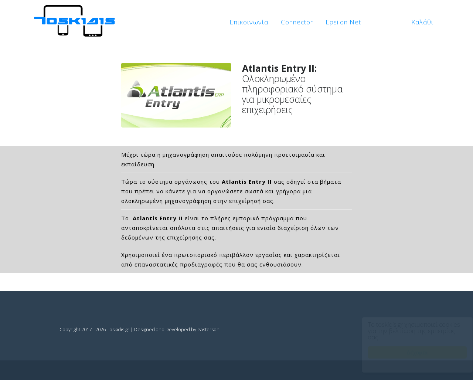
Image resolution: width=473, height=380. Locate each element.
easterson (208, 329)
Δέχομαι (410, 352)
